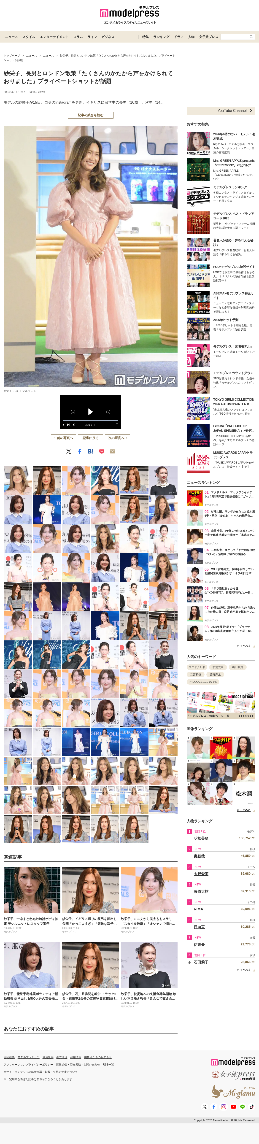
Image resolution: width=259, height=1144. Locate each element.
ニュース (11, 37)
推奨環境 (61, 1057)
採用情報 (75, 1057)
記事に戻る (91, 438)
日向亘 (199, 927)
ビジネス (108, 37)
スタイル (28, 37)
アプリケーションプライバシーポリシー (28, 1064)
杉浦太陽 (218, 667)
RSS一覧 (108, 1064)
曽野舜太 (215, 674)
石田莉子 (201, 962)
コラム (78, 37)
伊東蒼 (199, 945)
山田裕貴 (237, 667)
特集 (145, 37)
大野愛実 (201, 874)
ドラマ (178, 37)
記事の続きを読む (90, 115)
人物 (191, 37)
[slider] (90, 420)
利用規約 (48, 1057)
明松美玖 (201, 838)
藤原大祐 (201, 891)
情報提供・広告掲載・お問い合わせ (78, 1064)
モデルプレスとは (29, 1057)
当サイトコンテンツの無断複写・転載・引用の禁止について (41, 1072)
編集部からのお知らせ (98, 1057)
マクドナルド (197, 667)
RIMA (198, 909)
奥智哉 (199, 856)
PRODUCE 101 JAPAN (203, 681)
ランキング (161, 37)
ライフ (92, 37)
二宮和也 (195, 674)
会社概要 (9, 1057)
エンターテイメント (54, 37)
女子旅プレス (208, 37)
